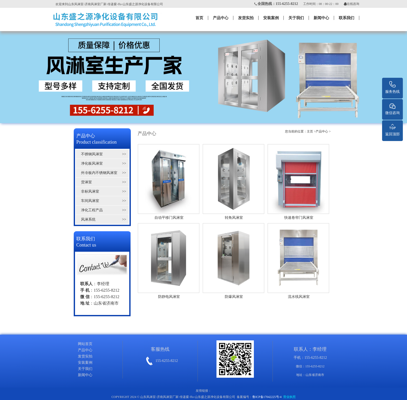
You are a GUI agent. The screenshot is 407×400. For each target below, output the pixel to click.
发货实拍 (246, 18)
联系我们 (346, 18)
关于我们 (296, 18)
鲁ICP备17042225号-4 (267, 397)
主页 (310, 131)
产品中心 (220, 18)
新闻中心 (321, 18)
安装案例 (271, 18)
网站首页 (85, 344)
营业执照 (289, 397)
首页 (199, 18)
